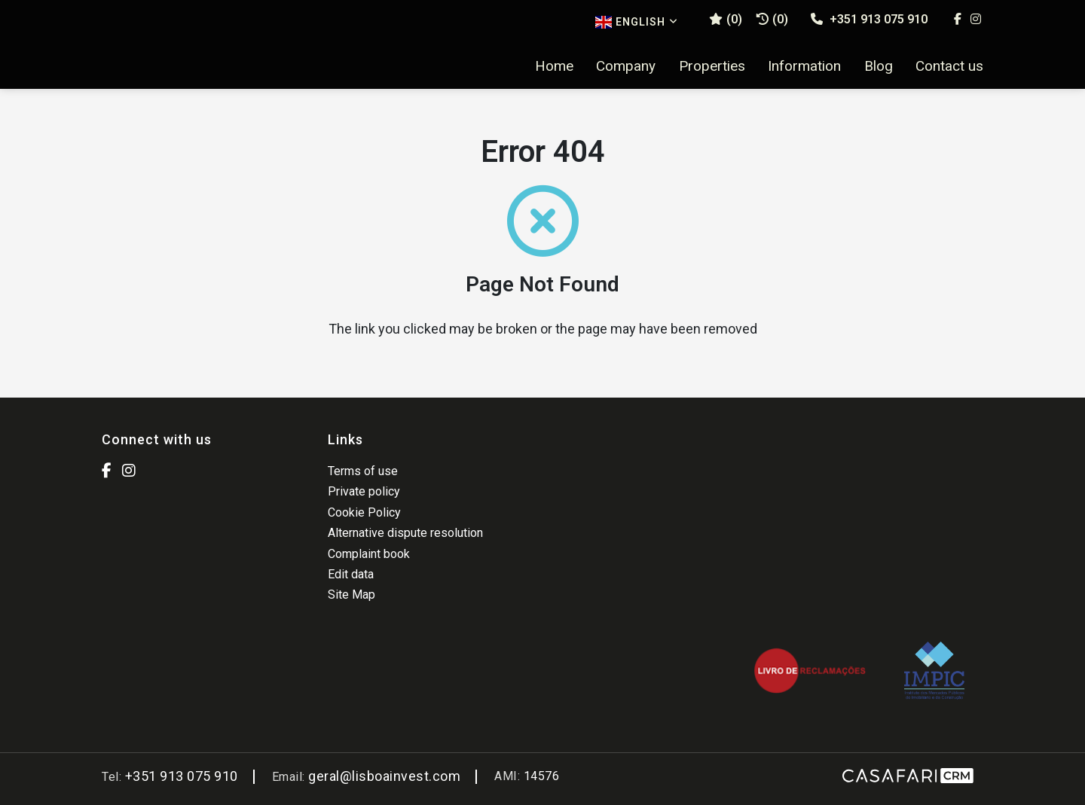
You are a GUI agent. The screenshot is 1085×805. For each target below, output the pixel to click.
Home (554, 66)
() (725, 19)
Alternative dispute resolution (405, 533)
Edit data (351, 574)
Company (626, 66)
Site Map (351, 594)
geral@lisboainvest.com (384, 776)
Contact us (949, 66)
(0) (772, 19)
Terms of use (363, 471)
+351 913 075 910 (869, 19)
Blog (878, 66)
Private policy (364, 491)
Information (804, 66)
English (636, 22)
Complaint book (369, 554)
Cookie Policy (364, 512)
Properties (712, 66)
